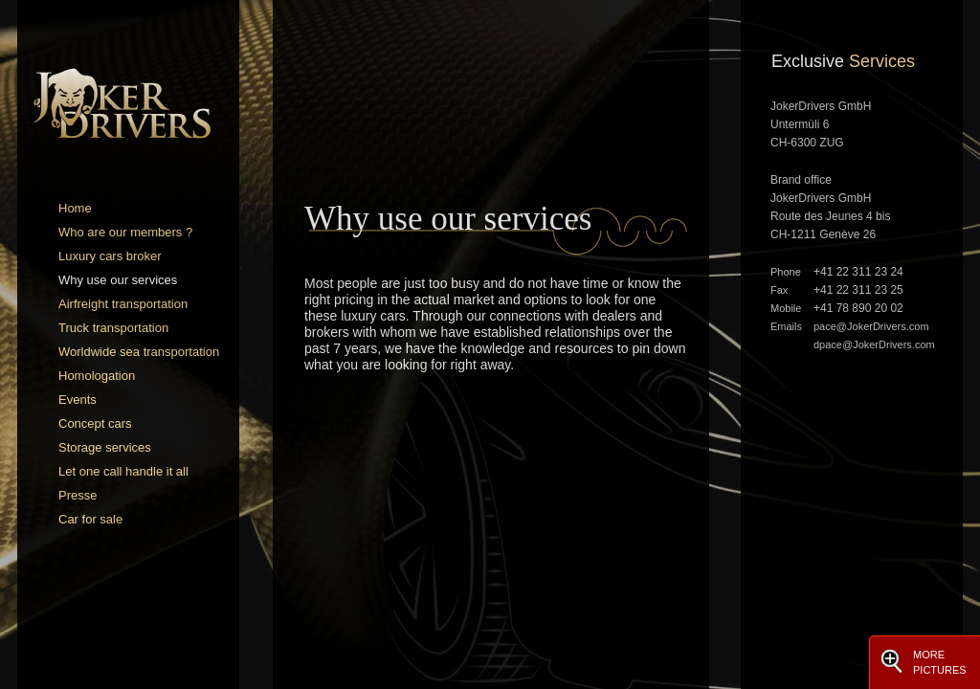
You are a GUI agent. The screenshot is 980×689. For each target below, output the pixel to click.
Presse (77, 495)
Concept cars (95, 423)
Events (77, 399)
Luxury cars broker (110, 256)
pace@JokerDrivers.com (871, 326)
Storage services (104, 447)
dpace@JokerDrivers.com (874, 344)
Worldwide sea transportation (138, 351)
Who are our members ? (125, 232)
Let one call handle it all (123, 471)
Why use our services (117, 280)
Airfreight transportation (123, 304)
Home (75, 208)
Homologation (96, 375)
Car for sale (90, 519)
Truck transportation (113, 328)
